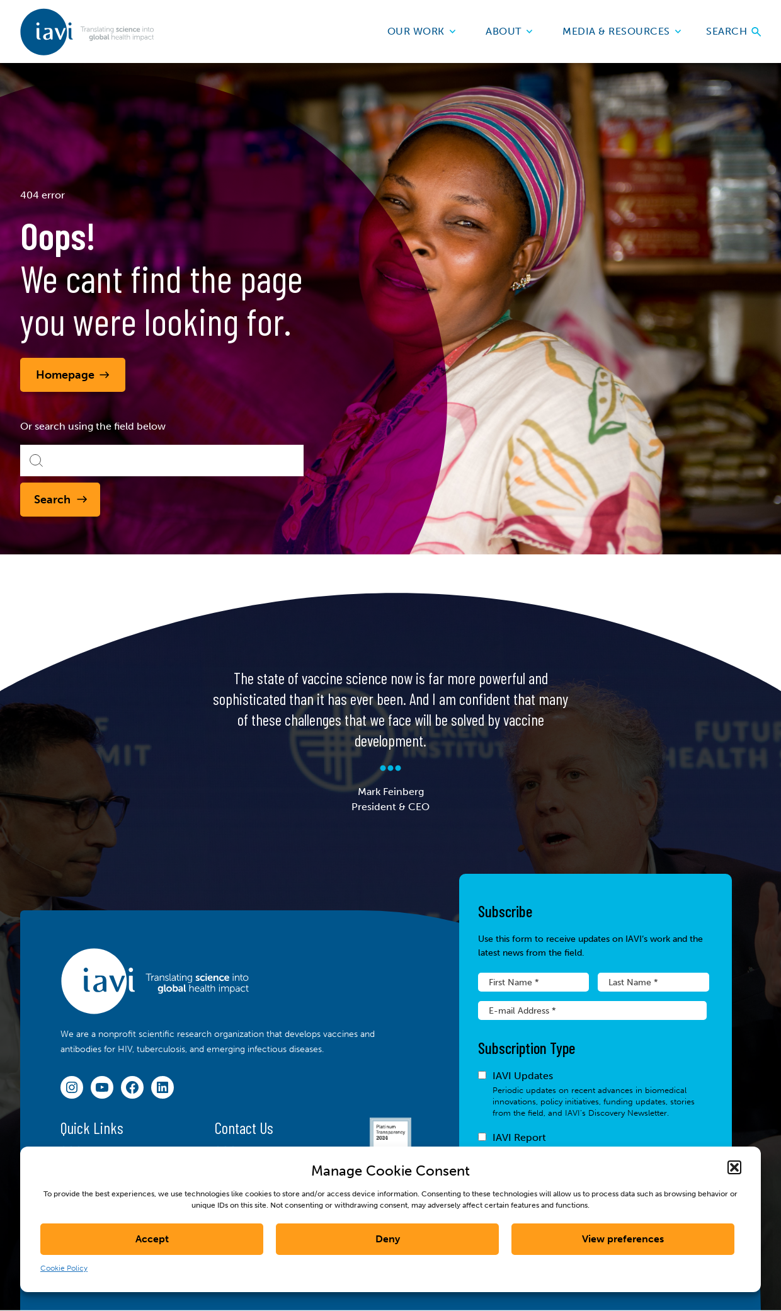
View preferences (623, 1239)
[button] (734, 1167)
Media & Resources (621, 31)
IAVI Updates (592, 1094)
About (509, 31)
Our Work (421, 31)
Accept (152, 1239)
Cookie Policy (64, 1268)
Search (733, 31)
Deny (387, 1239)
